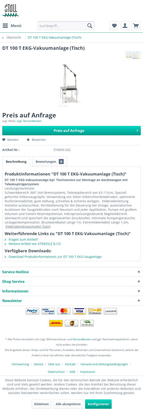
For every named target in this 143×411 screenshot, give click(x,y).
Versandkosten (82, 339)
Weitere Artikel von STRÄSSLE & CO (33, 244)
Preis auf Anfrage (96, 130)
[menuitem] (12, 25)
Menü (12, 25)
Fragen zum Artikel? (21, 239)
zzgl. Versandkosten (29, 121)
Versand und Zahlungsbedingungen (104, 364)
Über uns (54, 364)
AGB (72, 372)
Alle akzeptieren (68, 404)
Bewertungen (50, 161)
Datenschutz (56, 372)
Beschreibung (16, 161)
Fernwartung (20, 364)
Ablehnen (41, 404)
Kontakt (70, 364)
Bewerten (36, 140)
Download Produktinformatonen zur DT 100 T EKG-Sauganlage (53, 257)
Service (38, 364)
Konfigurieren (98, 404)
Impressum (87, 372)
